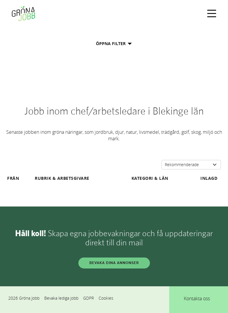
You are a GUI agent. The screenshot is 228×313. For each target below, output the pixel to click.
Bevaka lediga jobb (61, 298)
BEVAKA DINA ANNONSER (114, 263)
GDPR (88, 298)
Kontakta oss (197, 298)
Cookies (106, 298)
